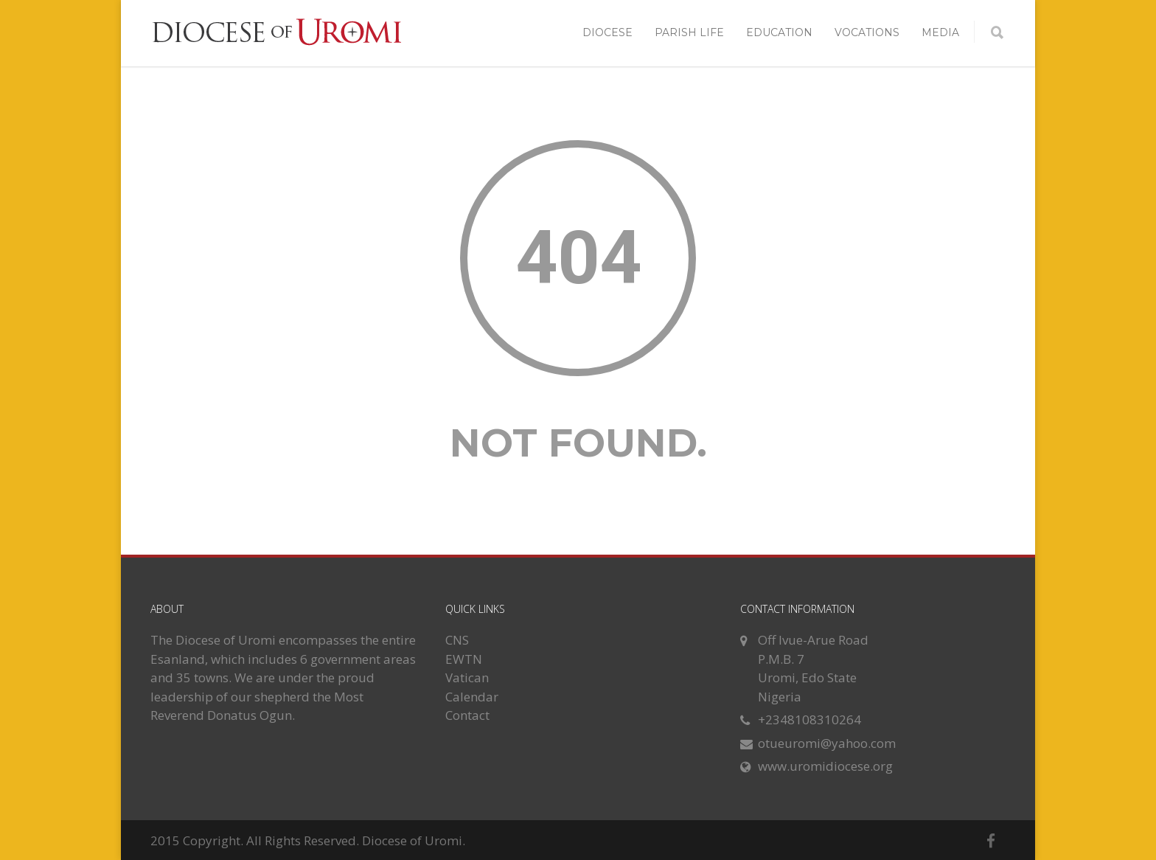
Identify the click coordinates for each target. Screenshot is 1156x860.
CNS (457, 639)
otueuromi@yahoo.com (827, 743)
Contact (467, 715)
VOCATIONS (867, 32)
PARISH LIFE (689, 32)
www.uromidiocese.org (825, 765)
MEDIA (940, 32)
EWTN (463, 659)
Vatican (467, 677)
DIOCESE (607, 32)
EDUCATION (779, 32)
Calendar (471, 696)
